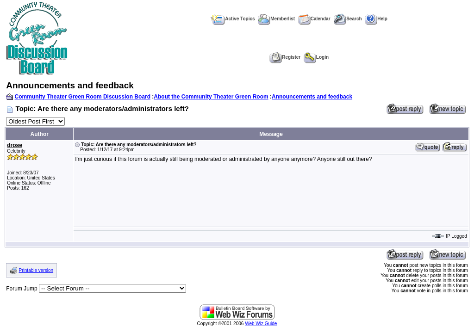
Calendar (314, 18)
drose (14, 145)
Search (347, 18)
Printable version (36, 270)
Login (316, 57)
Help (376, 18)
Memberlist (276, 18)
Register (284, 57)
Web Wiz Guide (261, 323)
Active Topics (233, 18)
